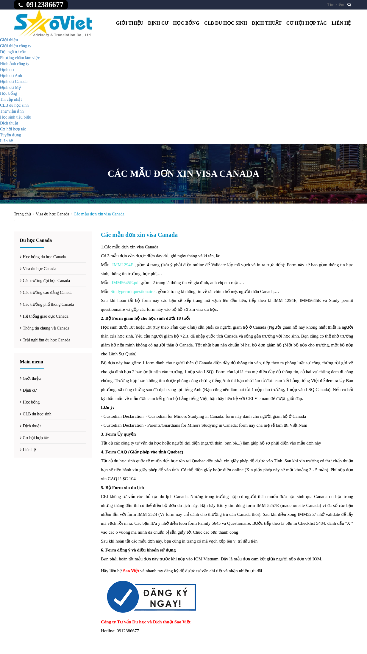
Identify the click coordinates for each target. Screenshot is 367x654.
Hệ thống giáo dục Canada (45, 316)
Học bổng (186, 23)
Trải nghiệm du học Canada (47, 340)
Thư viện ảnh (12, 111)
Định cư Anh (11, 75)
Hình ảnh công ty (14, 64)
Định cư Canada (13, 81)
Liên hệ (341, 23)
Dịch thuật (267, 23)
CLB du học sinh (225, 23)
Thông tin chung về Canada (46, 328)
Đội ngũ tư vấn (13, 52)
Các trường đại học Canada (46, 280)
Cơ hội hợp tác (306, 23)
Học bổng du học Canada (44, 257)
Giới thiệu (129, 23)
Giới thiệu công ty (15, 46)
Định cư (158, 23)
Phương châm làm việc (20, 58)
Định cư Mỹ (10, 87)
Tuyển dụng (10, 135)
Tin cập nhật (11, 99)
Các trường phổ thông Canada (48, 304)
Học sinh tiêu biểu (15, 117)
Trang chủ (23, 214)
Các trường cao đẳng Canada (48, 292)
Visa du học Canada (52, 214)
